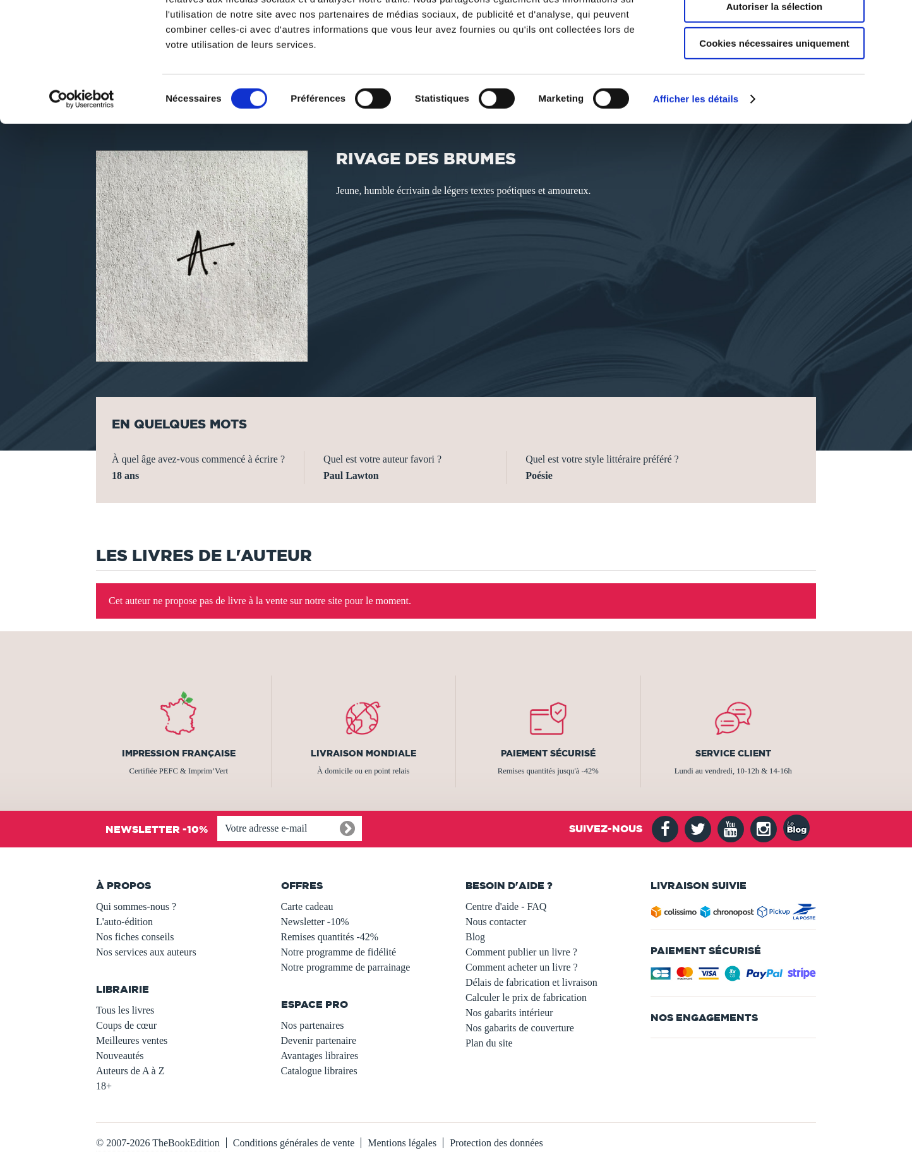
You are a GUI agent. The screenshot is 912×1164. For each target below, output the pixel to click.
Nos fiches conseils (135, 936)
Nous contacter (495, 921)
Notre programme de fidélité (339, 952)
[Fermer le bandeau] (892, 19)
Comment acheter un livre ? (521, 967)
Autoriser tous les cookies (774, 31)
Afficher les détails (695, 160)
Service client (733, 753)
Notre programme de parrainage (346, 967)
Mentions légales (402, 1142)
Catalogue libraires (319, 1070)
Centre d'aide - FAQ (505, 906)
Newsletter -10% (315, 921)
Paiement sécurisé (548, 753)
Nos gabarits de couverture (519, 1027)
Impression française (179, 753)
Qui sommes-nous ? (136, 906)
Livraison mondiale (363, 753)
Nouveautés (120, 1055)
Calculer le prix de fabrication (526, 997)
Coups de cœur (126, 1025)
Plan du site (489, 1043)
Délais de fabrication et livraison (531, 982)
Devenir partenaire (318, 1040)
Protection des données (496, 1142)
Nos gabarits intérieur (509, 1012)
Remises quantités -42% (330, 936)
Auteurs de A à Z (130, 1070)
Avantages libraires (320, 1055)
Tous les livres (125, 1010)
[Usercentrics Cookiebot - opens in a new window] (82, 161)
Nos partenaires (312, 1025)
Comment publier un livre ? (521, 952)
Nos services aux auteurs (146, 952)
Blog (475, 936)
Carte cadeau (307, 906)
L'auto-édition (124, 921)
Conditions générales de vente (293, 1142)
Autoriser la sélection (774, 68)
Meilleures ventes (131, 1040)
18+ (104, 1086)
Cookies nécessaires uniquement (774, 105)
